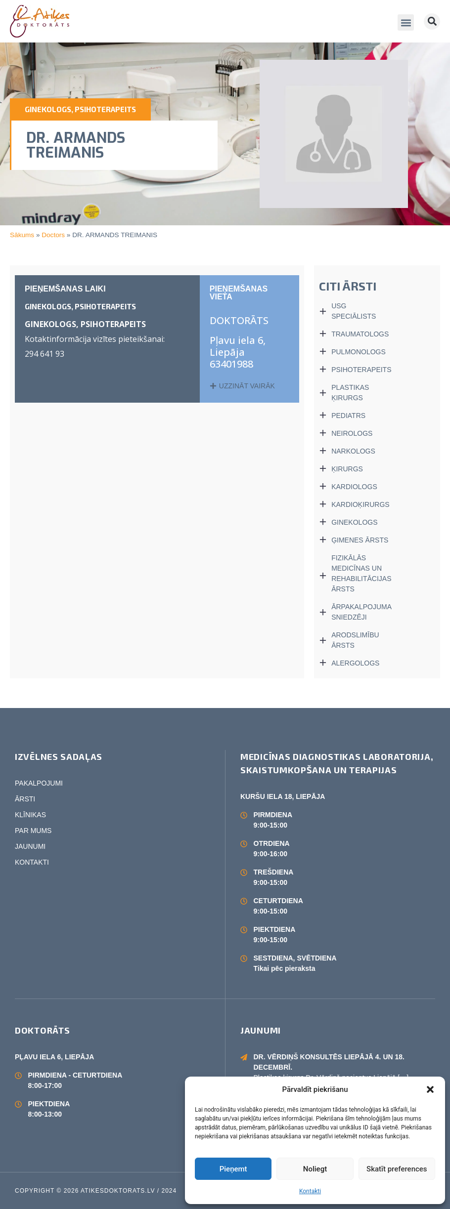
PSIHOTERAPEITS (105, 109)
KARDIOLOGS (354, 487)
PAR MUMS (33, 830)
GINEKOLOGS (48, 109)
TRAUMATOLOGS (360, 334)
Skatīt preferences (396, 1169)
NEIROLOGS (351, 433)
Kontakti (310, 1191)
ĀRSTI (25, 799)
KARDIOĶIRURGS (360, 504)
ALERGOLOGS (355, 663)
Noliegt (315, 1169)
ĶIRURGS (347, 469)
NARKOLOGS (353, 451)
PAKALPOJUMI (41, 783)
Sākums (22, 235)
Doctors (53, 235)
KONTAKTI (32, 862)
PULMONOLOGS (358, 352)
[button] (430, 1089)
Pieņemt (233, 1169)
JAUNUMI (30, 846)
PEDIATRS (348, 415)
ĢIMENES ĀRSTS (359, 540)
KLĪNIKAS (30, 815)
